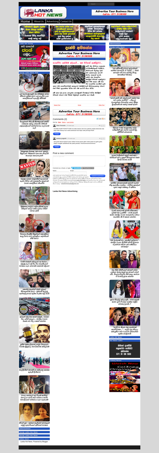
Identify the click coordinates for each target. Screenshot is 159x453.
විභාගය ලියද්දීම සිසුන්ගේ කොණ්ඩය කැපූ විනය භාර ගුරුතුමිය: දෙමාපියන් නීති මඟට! (34, 236)
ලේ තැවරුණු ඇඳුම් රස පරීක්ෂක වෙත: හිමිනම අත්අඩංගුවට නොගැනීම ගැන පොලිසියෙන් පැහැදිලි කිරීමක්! (34, 96)
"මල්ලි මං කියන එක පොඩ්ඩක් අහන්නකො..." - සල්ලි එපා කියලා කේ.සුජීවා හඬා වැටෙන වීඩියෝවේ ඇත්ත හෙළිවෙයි (124, 330)
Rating (64, 122)
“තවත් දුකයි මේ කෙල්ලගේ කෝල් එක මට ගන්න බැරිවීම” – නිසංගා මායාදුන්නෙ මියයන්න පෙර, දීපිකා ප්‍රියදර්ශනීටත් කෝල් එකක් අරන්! (125, 101)
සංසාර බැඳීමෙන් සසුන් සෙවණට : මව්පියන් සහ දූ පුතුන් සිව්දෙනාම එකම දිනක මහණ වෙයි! (125, 157)
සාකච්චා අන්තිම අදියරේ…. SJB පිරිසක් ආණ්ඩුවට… (77, 63)
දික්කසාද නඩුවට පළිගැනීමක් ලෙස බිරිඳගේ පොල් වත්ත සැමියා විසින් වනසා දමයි (34, 209)
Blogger (45, 441)
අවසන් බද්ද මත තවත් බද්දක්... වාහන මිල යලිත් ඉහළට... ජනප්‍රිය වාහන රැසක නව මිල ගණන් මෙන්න (34, 319)
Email (72, 170)
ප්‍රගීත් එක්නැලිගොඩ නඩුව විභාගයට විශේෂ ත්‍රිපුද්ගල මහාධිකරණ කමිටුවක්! (34, 346)
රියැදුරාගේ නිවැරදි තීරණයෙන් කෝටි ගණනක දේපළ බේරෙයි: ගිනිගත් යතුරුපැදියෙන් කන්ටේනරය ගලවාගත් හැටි (34, 125)
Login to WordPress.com (87, 168)
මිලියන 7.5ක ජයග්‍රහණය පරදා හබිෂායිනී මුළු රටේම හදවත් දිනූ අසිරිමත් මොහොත (124, 130)
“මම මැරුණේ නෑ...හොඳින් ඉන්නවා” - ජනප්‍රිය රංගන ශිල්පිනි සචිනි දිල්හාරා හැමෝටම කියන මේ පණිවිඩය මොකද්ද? (125, 243)
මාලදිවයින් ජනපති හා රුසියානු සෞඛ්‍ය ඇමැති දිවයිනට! (34, 371)
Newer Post (57, 105)
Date (59, 122)
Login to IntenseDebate (76, 168)
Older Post (101, 105)
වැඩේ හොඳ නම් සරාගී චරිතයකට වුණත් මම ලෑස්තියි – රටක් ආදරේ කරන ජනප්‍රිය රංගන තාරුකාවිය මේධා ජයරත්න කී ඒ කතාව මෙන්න (124, 214)
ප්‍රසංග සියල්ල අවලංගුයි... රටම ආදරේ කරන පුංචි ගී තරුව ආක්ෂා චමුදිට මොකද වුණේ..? (124, 302)
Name (54, 170)
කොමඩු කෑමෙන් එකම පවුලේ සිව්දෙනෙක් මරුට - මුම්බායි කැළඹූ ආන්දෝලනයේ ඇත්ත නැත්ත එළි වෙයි (34, 291)
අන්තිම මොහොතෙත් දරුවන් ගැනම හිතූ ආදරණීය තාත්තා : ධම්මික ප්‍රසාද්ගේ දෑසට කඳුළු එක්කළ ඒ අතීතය (124, 185)
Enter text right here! (79, 160)
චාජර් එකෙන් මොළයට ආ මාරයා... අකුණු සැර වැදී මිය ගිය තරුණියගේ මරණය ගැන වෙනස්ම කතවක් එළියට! (34, 264)
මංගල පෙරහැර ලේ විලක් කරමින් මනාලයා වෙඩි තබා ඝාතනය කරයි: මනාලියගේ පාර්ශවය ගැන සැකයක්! (34, 397)
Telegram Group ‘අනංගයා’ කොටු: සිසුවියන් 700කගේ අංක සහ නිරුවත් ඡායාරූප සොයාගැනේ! (34, 153)
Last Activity (70, 122)
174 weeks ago (70, 125)
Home (79, 105)
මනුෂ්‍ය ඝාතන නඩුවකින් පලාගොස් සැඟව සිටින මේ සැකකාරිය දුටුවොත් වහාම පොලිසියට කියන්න (34, 181)
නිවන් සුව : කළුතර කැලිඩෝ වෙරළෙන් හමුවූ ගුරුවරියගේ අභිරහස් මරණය (34, 424)
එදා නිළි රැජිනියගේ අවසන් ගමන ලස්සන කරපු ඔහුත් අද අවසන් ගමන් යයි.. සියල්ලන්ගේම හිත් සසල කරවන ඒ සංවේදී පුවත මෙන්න (124, 273)
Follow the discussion (104, 119)
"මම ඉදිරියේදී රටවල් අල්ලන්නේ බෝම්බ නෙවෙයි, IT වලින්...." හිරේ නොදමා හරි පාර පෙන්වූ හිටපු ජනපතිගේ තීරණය (125, 71)
